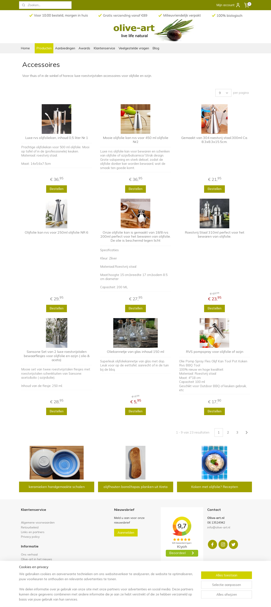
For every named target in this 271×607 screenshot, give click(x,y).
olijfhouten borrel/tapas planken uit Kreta (135, 487)
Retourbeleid (30, 527)
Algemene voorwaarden (38, 522)
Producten (44, 48)
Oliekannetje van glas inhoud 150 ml (135, 352)
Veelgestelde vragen (134, 48)
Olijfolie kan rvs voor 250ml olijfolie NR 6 (56, 232)
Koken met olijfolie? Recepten (214, 487)
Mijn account (228, 5)
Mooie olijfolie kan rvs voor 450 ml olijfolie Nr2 (135, 140)
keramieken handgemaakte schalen (57, 487)
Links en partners (32, 532)
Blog (155, 48)
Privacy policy (30, 536)
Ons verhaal (29, 554)
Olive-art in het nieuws (36, 559)
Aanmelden (126, 533)
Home (25, 48)
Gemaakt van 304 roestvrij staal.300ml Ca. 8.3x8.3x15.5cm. (214, 140)
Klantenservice (104, 48)
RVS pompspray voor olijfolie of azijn (214, 352)
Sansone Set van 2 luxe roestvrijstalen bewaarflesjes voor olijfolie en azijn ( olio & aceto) (57, 356)
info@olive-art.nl (218, 527)
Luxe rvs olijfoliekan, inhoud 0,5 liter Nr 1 (56, 138)
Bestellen (57, 189)
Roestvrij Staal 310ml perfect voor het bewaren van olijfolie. (214, 234)
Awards (84, 48)
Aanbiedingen (65, 48)
